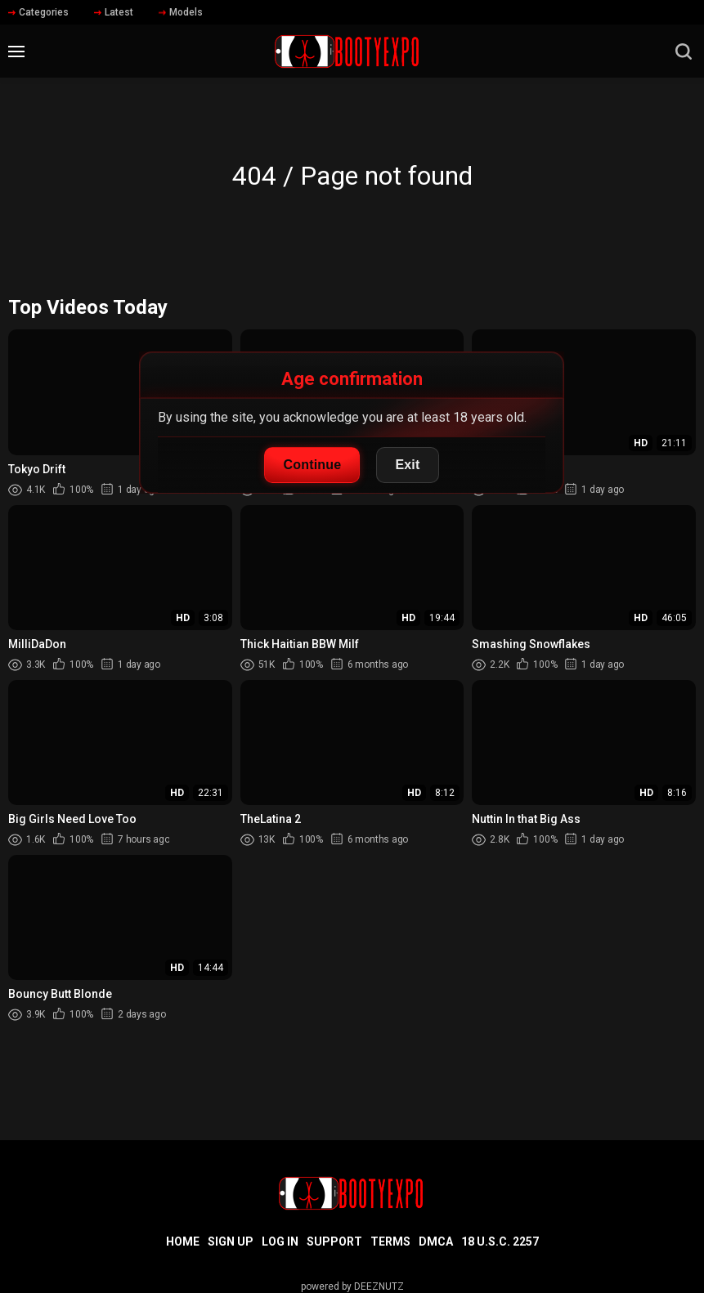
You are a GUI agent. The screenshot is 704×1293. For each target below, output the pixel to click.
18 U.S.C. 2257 (500, 1241)
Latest (113, 12)
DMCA (436, 1241)
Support (334, 1241)
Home (183, 1241)
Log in (280, 1241)
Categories (38, 12)
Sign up (230, 1241)
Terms (390, 1241)
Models (181, 12)
